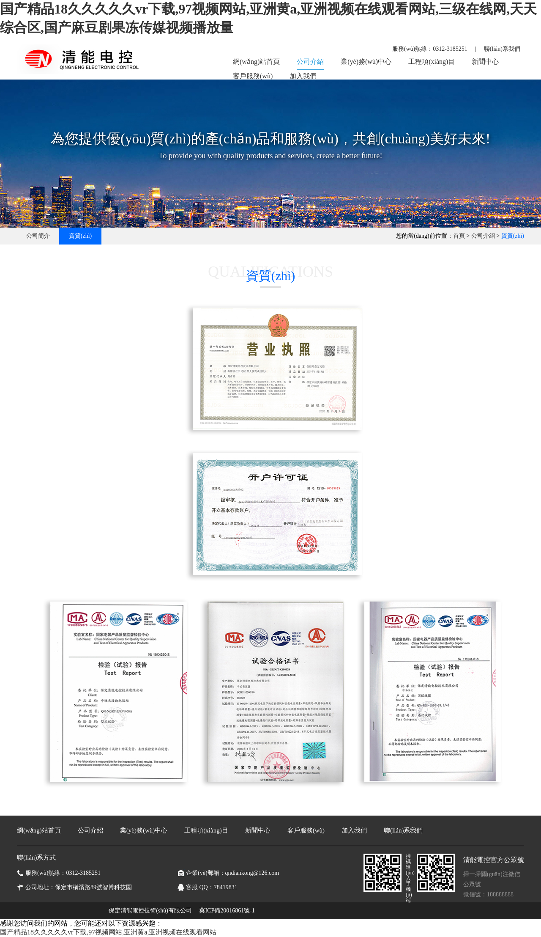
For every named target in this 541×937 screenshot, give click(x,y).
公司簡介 (38, 236)
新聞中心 (485, 61)
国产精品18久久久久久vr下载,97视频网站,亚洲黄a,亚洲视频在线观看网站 (108, 932)
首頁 (459, 236)
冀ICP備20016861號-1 (226, 910)
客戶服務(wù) (253, 76)
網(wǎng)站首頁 (256, 61)
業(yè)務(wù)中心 (366, 61)
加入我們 (303, 76)
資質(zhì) (80, 236)
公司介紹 (310, 61)
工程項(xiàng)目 (431, 61)
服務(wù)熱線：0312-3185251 (429, 49)
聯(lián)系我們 (502, 49)
